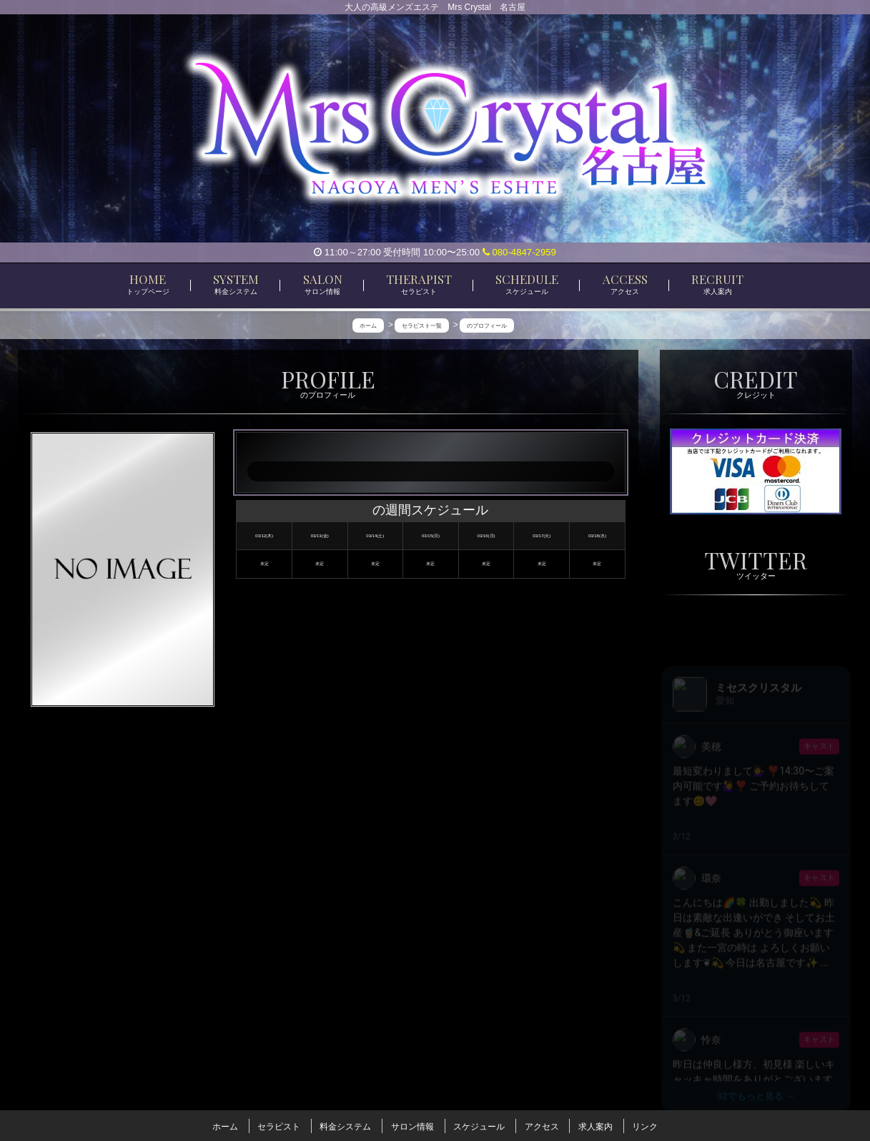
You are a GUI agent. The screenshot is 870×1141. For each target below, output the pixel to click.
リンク (645, 1125)
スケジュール (479, 1125)
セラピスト (278, 1125)
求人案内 (595, 1125)
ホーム (225, 1125)
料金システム (345, 1125)
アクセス (542, 1125)
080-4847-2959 (519, 252)
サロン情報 (412, 1125)
